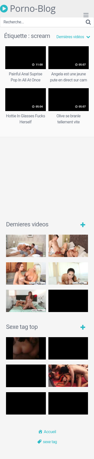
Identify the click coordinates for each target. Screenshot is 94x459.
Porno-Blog (27, 8)
